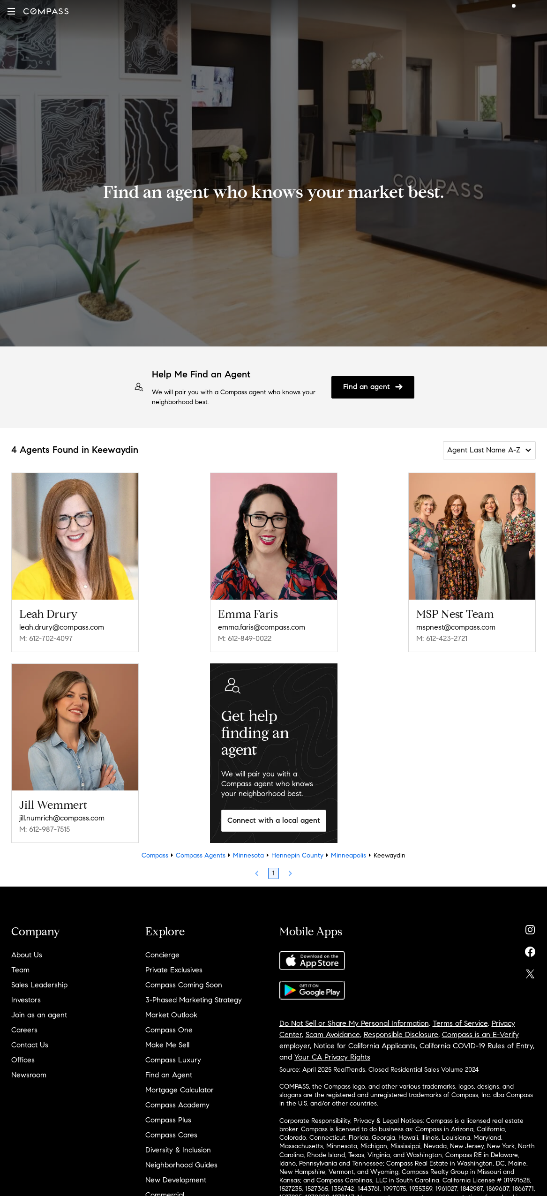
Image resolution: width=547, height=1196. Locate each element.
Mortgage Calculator (179, 1089)
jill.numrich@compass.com (62, 817)
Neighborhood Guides (181, 1164)
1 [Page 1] (273, 873)
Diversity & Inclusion (178, 1149)
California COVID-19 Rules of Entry (476, 1045)
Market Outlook (171, 1014)
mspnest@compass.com (455, 627)
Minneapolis (348, 855)
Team (20, 969)
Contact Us (29, 1044)
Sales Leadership (39, 984)
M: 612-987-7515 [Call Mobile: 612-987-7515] (44, 829)
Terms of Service (460, 1023)
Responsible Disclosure (401, 1034)
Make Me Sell (167, 1044)
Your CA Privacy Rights (332, 1057)
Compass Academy (177, 1104)
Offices (23, 1059)
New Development (175, 1179)
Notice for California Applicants (365, 1045)
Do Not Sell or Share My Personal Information (354, 1023)
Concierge (162, 954)
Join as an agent (39, 1014)
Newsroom (28, 1074)
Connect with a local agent (273, 820)
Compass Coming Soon (183, 984)
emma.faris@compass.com (261, 627)
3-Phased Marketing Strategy (193, 999)
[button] (11, 11)
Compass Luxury (173, 1059)
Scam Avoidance (333, 1034)
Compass (155, 855)
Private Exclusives (173, 969)
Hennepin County (297, 855)
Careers (24, 1029)
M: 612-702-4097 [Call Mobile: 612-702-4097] (46, 638)
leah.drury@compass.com (61, 627)
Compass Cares (171, 1134)
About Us (26, 954)
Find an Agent (168, 1074)
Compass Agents (200, 855)
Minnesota (248, 855)
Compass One (169, 1029)
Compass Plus (168, 1119)
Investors (26, 999)
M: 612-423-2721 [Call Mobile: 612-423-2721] (441, 638)
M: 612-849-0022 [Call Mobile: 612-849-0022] (244, 638)
